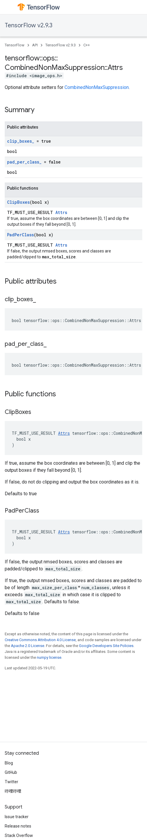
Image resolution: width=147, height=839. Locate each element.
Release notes (18, 826)
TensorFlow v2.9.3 (28, 25)
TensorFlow (14, 45)
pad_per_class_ (24, 162)
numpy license (49, 657)
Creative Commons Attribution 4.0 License (40, 640)
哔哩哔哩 (13, 791)
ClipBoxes (18, 202)
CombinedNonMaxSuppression (97, 87)
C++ (86, 45)
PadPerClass (20, 234)
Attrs (61, 212)
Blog (9, 763)
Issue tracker (17, 816)
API (35, 45)
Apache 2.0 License (27, 645)
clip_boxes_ (20, 141)
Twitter (11, 781)
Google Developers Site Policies (106, 645)
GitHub (11, 772)
